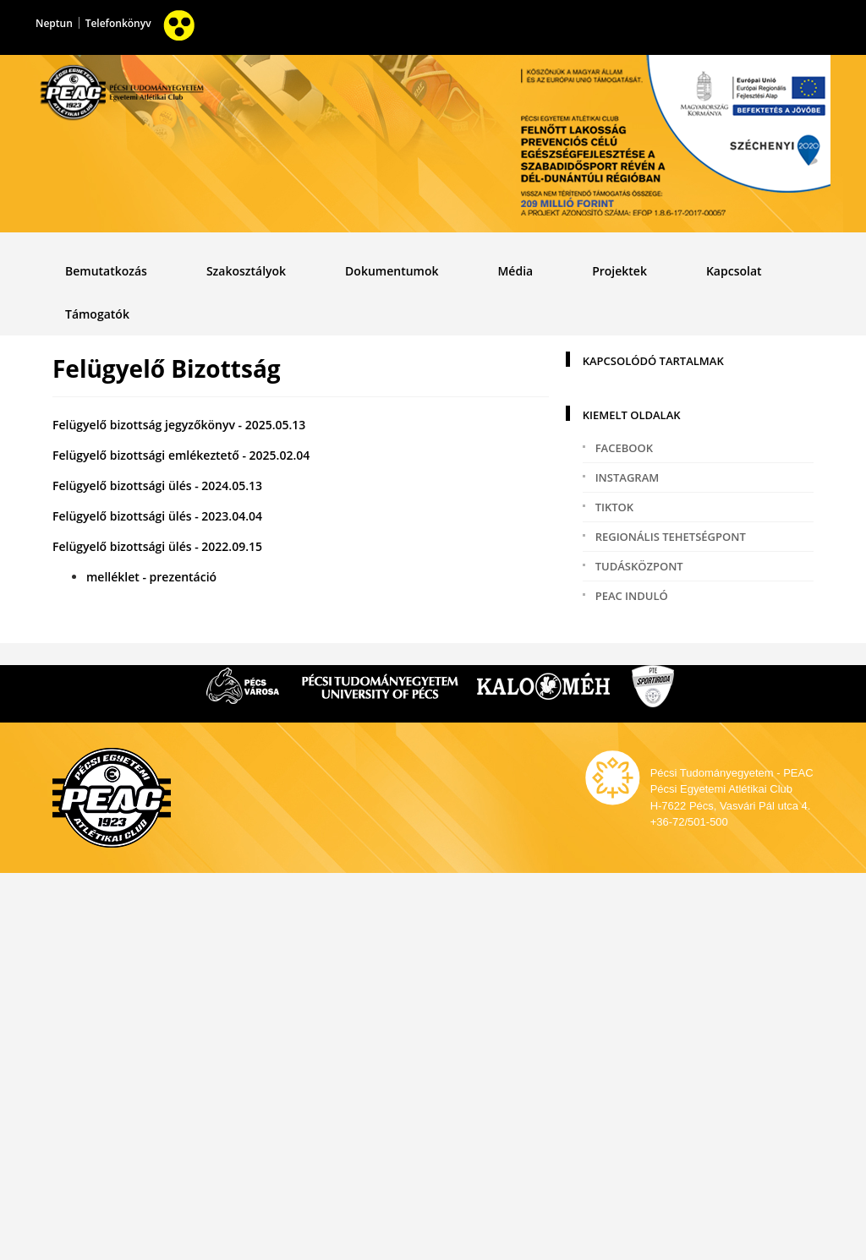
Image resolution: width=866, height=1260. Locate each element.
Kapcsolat (734, 271)
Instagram (627, 477)
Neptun (54, 23)
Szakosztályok (246, 271)
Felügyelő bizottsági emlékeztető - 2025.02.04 (181, 455)
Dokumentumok (391, 271)
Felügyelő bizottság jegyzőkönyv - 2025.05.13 (178, 425)
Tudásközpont (639, 566)
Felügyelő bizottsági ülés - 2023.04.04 (157, 516)
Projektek (619, 271)
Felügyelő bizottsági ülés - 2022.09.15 (157, 546)
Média (515, 271)
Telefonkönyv (118, 23)
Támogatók (97, 314)
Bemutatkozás (106, 271)
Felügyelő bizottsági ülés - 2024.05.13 (157, 485)
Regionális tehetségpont (670, 536)
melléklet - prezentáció (151, 577)
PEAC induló (631, 595)
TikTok (614, 507)
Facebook (624, 447)
